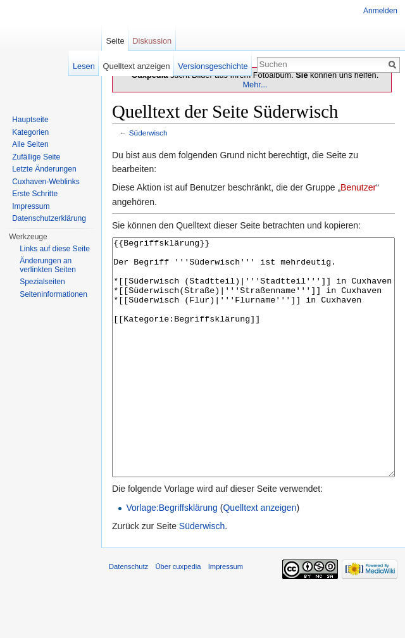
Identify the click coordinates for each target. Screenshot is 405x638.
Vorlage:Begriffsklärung (172, 555)
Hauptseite (30, 119)
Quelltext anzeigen (259, 555)
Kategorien (30, 132)
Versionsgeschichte (212, 66)
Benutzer (358, 187)
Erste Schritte (35, 193)
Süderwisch (148, 132)
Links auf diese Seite (55, 248)
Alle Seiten (30, 144)
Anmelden (380, 10)
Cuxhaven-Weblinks (46, 181)
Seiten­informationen (53, 294)
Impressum (30, 206)
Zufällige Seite (36, 157)
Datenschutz (128, 614)
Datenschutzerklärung (49, 218)
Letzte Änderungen (44, 169)
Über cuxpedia (178, 614)
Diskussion (151, 41)
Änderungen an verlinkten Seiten (48, 265)
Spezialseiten (42, 281)
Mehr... (254, 84)
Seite (115, 41)
